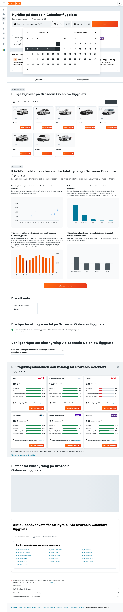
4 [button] (32, 49)
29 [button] (53, 64)
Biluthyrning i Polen (30, 607)
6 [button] (42, 49)
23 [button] (58, 59)
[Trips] (3, 44)
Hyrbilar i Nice (53, 558)
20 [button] (43, 59)
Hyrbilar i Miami (87, 553)
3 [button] (27, 49)
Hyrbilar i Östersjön (62, 607)
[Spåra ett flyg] (3, 33)
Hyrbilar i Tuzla (86, 550)
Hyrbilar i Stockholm (22, 550)
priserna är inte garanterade (53, 583)
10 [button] (28, 54)
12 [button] (38, 54)
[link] (65, 285)
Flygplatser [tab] (36, 537)
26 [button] (38, 64)
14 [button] (48, 54)
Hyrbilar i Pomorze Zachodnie (46, 607)
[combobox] (20, 19)
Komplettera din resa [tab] (50, 537)
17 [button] (27, 59)
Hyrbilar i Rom (53, 553)
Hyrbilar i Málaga (21, 561)
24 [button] (28, 64)
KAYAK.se (14, 607)
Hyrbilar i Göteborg (55, 550)
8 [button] (52, 49)
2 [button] (75, 44)
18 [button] (32, 59)
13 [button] (43, 54)
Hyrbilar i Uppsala (21, 564)
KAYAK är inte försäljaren (66, 589)
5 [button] (37, 49)
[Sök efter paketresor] (3, 23)
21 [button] (48, 59)
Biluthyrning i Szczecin (77, 607)
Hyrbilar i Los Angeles (23, 553)
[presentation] (118, 367)
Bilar (20, 607)
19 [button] (38, 59)
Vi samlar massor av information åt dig (66, 593)
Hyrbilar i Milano (87, 555)
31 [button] (27, 69)
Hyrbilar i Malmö (54, 555)
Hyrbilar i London (54, 561)
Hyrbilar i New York (88, 558)
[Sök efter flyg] (3, 10)
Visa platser (41, 403)
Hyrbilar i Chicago (87, 561)
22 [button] (53, 59)
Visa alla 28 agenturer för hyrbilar (23, 455)
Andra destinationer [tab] (22, 537)
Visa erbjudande (25, 127)
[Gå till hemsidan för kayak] (14, 3)
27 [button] (43, 64)
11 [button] (32, 54)
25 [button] (33, 64)
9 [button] (75, 49)
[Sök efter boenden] (3, 14)
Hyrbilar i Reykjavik (22, 558)
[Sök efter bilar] (3, 18)
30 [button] (58, 64)
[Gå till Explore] (3, 29)
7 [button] (47, 49)
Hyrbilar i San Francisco (23, 555)
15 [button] (53, 54)
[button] (3, 3)
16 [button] (58, 54)
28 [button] (48, 64)
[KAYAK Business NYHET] (3, 38)
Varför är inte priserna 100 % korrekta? (66, 596)
